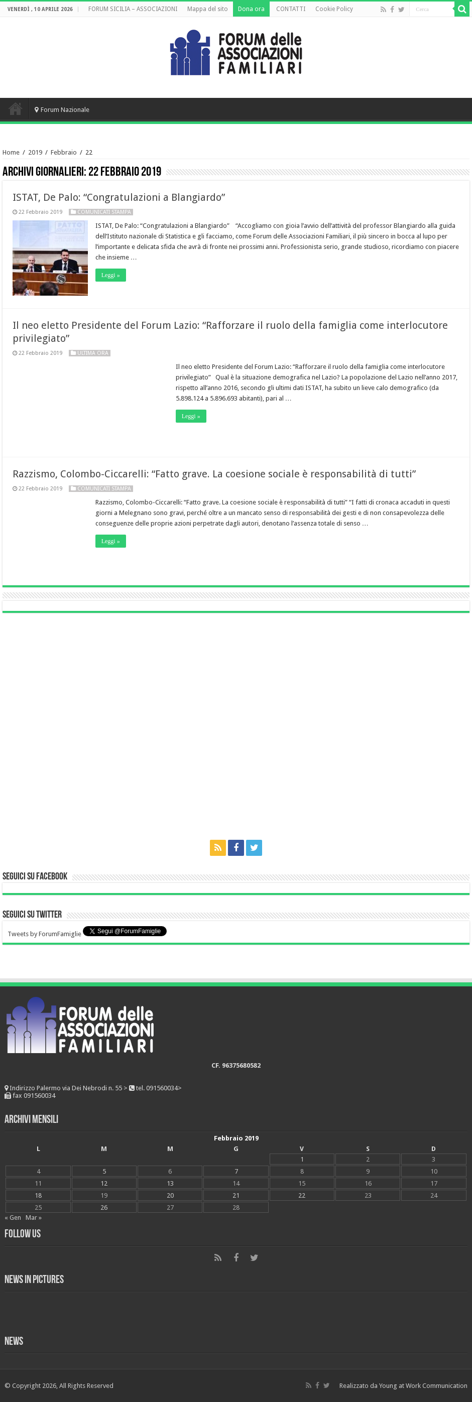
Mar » (34, 1217)
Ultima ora (92, 353)
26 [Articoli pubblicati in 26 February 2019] (103, 1207)
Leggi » (110, 275)
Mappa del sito (207, 9)
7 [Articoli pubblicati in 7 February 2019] (236, 1171)
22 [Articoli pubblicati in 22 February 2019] (301, 1195)
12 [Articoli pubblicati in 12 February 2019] (103, 1183)
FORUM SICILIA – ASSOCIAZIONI (132, 9)
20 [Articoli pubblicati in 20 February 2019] (170, 1195)
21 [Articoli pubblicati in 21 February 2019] (236, 1195)
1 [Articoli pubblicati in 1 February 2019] (302, 1159)
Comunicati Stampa (104, 212)
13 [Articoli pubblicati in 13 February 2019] (170, 1183)
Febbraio (64, 152)
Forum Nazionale (62, 109)
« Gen (13, 1217)
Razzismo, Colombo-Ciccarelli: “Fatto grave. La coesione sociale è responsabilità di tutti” (214, 474)
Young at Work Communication (423, 1385)
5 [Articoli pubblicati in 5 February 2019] (104, 1171)
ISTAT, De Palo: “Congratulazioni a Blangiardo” (119, 197)
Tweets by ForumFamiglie (44, 934)
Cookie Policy (334, 9)
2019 (35, 152)
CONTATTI (290, 9)
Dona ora (251, 9)
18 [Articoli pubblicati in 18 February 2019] (38, 1195)
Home (16, 108)
